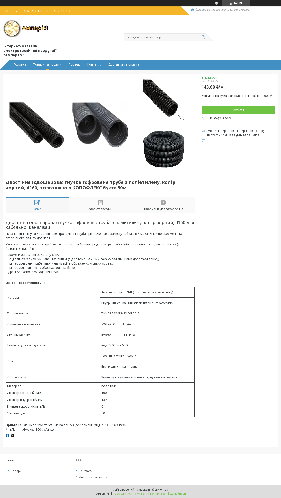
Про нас (74, 64)
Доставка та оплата (123, 64)
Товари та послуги (47, 64)
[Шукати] (203, 37)
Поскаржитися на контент (130, 494)
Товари (16, 471)
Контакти (94, 64)
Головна (19, 64)
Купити (238, 110)
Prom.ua (162, 490)
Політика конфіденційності (168, 494)
